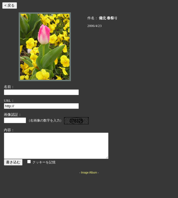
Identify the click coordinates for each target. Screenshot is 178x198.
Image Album (89, 177)
